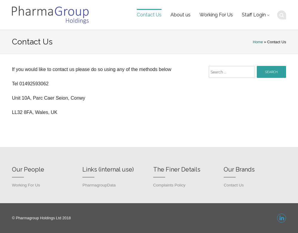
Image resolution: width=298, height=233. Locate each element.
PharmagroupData (99, 185)
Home (258, 42)
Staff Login (254, 15)
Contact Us (149, 15)
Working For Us (216, 15)
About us (180, 15)
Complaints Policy (169, 185)
